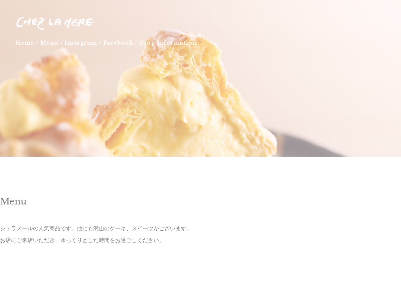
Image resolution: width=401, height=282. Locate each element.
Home (25, 43)
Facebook (118, 43)
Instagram (81, 43)
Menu (49, 43)
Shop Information (167, 43)
